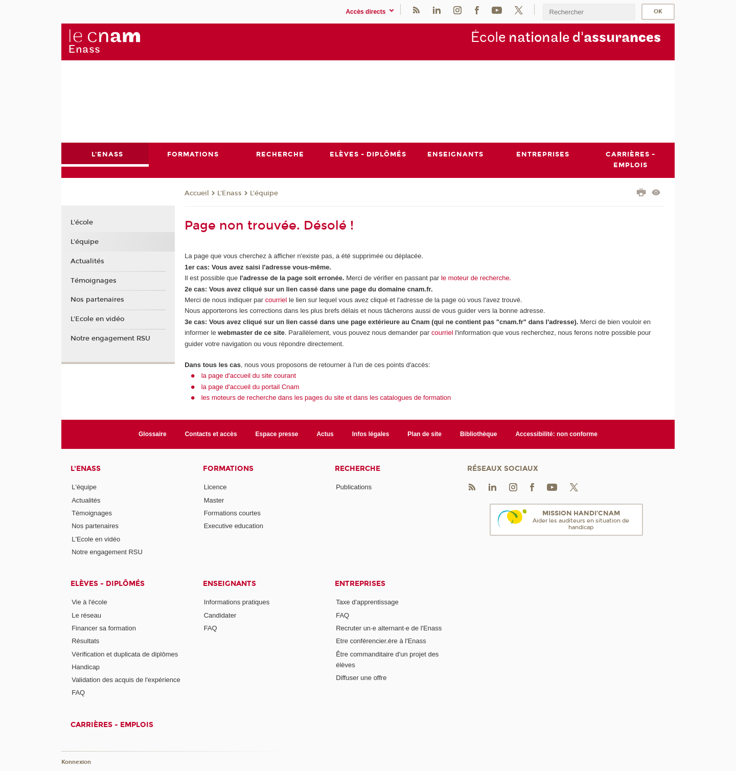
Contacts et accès (211, 434)
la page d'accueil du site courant (248, 375)
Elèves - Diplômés (108, 583)
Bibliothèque (478, 434)
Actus (324, 434)
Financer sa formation (104, 628)
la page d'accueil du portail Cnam (250, 387)
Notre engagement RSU (110, 338)
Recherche (357, 468)
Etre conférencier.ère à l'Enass (381, 641)
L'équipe (264, 193)
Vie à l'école (89, 602)
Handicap (86, 667)
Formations (228, 468)
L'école (82, 223)
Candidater (220, 615)
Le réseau (86, 615)
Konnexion (76, 762)
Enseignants (229, 583)
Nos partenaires (97, 300)
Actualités (87, 261)
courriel (276, 300)
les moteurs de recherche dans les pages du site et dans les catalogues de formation (326, 397)
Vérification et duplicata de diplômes (125, 654)
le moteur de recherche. (475, 278)
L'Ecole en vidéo (97, 319)
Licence (215, 487)
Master (214, 500)
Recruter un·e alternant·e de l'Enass (389, 628)
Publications (354, 487)
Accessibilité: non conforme (556, 434)
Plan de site (424, 434)
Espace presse (277, 434)
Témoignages (94, 281)
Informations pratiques (237, 602)
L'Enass (229, 193)
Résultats (85, 641)
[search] (589, 12)
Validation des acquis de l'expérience (126, 680)
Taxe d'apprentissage (367, 602)
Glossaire (153, 434)
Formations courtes (232, 513)
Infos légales (370, 434)
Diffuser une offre (361, 678)
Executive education (233, 526)
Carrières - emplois (112, 724)
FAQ (78, 693)
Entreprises (360, 583)
